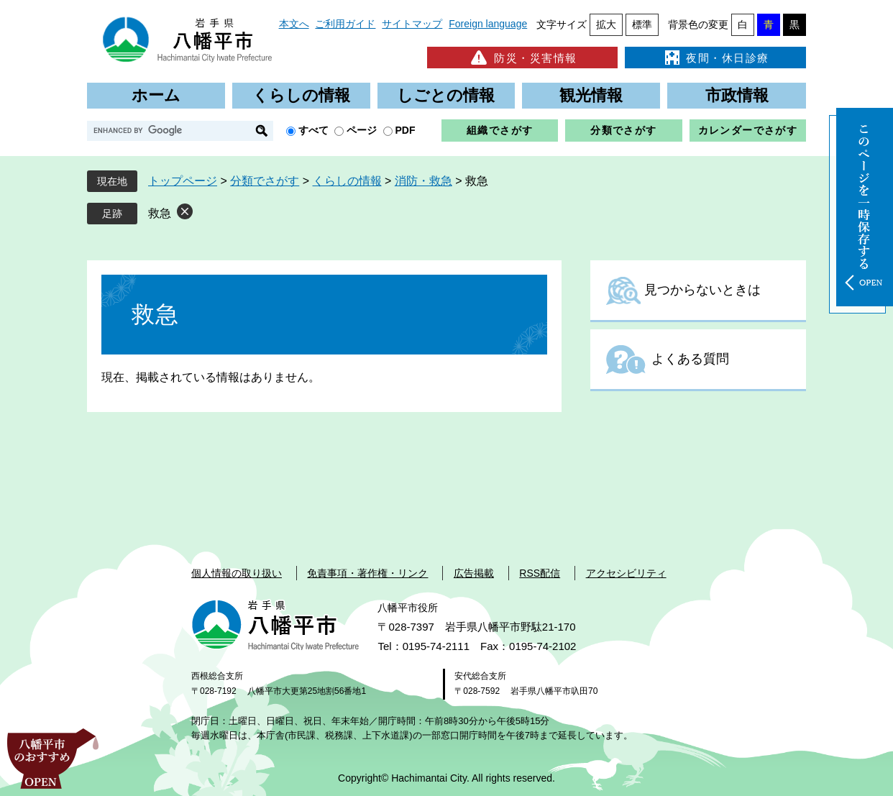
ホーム (156, 95)
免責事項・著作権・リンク (367, 573)
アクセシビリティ (626, 573)
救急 (159, 213)
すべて (313, 130)
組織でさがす (500, 130)
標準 (642, 24)
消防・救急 (423, 181)
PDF (405, 130)
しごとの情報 (446, 95)
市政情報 (737, 95)
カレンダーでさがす (748, 130)
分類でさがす (623, 130)
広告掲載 (474, 573)
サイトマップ (412, 23)
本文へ (294, 23)
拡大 (606, 24)
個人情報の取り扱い (236, 573)
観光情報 (591, 95)
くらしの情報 (301, 95)
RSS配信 (539, 573)
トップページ (182, 181)
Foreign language (488, 23)
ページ (362, 130)
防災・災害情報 (522, 57)
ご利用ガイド (345, 23)
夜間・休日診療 (715, 57)
